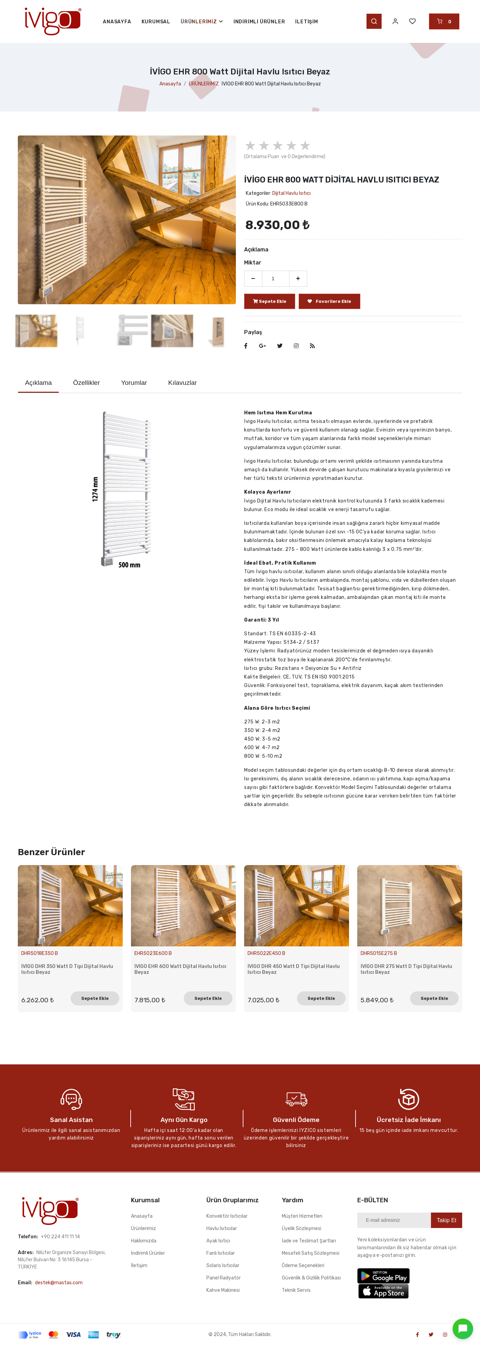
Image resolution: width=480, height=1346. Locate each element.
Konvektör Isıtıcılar (227, 1216)
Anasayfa (170, 84)
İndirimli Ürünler (259, 22)
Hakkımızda (143, 1241)
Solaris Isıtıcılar (222, 1265)
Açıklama (38, 382)
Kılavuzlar (182, 382)
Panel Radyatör (223, 1278)
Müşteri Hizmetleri (302, 1216)
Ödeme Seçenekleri (303, 1265)
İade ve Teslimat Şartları (309, 1241)
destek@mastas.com (59, 1283)
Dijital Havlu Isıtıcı (291, 193)
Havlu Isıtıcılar (221, 1228)
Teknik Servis (296, 1290)
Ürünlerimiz (143, 1228)
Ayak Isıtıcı (218, 1241)
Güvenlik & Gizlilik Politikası (311, 1278)
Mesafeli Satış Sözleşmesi (310, 1253)
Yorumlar (134, 382)
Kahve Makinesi (223, 1290)
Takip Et (446, 1220)
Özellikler (86, 382)
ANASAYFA (117, 22)
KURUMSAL (156, 22)
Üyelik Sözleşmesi (301, 1228)
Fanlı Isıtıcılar (220, 1253)
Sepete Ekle (95, 998)
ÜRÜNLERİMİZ (204, 84)
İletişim (306, 22)
